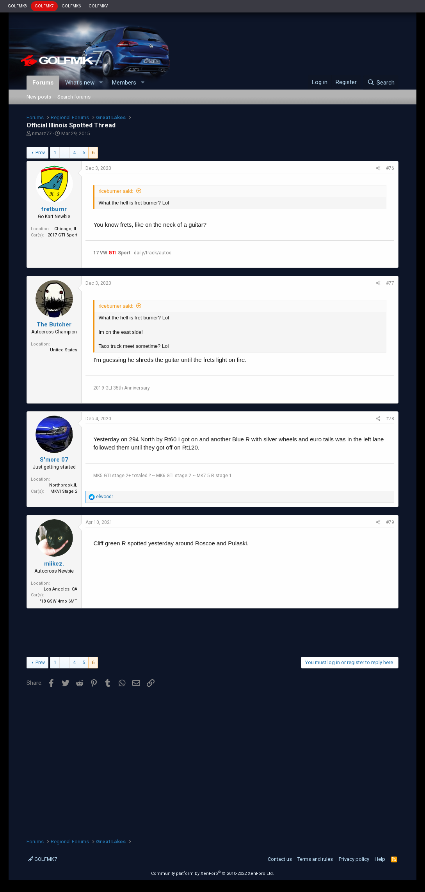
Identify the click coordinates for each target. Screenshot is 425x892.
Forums (42, 82)
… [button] (64, 152)
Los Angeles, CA (60, 589)
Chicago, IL (65, 228)
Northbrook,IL (63, 485)
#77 (390, 283)
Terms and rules (315, 859)
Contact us (280, 859)
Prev (40, 152)
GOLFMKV (98, 6)
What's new (79, 82)
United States (63, 350)
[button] (100, 83)
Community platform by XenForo (212, 873)
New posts (39, 97)
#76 (390, 168)
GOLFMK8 (17, 6)
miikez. (54, 563)
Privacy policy (354, 859)
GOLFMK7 (44, 6)
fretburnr (54, 209)
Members (124, 82)
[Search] (380, 82)
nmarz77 (42, 133)
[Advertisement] (212, 631)
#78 (390, 418)
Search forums (74, 97)
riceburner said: (115, 191)
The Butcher (54, 324)
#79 (390, 522)
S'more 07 (54, 459)
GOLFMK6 (71, 6)
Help (380, 859)
